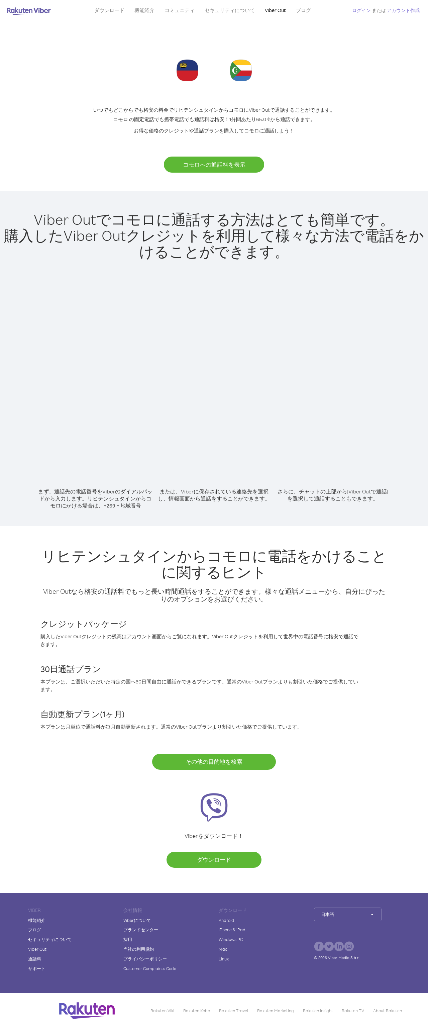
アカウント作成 (403, 10)
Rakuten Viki (162, 1010)
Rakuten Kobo (196, 1010)
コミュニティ (180, 10)
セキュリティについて (230, 10)
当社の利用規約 (138, 949)
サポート (36, 968)
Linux (224, 958)
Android (226, 920)
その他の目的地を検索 (214, 761)
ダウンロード (109, 10)
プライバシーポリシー (145, 958)
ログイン (361, 10)
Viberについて (137, 920)
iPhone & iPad (232, 929)
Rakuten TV (353, 1010)
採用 (127, 939)
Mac (223, 949)
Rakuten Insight (318, 1010)
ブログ (303, 10)
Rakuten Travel (233, 1010)
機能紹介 (144, 10)
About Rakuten (387, 1010)
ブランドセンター (140, 929)
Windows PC (231, 939)
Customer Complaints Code (149, 968)
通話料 (34, 958)
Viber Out (275, 10)
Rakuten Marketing (275, 1010)
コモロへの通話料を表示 (214, 164)
